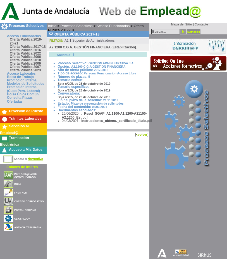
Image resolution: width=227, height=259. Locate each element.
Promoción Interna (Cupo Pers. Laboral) (23, 89)
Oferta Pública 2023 (25, 70)
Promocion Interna (22, 80)
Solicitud (63, 54)
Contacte (201, 24)
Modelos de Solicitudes (25, 84)
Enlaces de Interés (22, 167)
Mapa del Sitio (180, 24)
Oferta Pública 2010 (25, 60)
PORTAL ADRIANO (25, 210)
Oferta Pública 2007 (25, 67)
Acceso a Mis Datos (25, 149)
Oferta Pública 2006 (25, 57)
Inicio (52, 26)
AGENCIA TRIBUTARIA (27, 227)
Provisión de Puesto (26, 111)
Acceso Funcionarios (24, 36)
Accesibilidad (181, 255)
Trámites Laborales (25, 118)
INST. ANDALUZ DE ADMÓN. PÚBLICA (25, 175)
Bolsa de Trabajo (20, 77)
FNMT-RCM (20, 192)
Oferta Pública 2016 (25, 50)
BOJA (17, 184)
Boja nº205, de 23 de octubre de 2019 (84, 83)
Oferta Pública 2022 (25, 53)
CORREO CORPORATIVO (29, 201)
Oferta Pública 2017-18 (28, 47)
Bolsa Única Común (23, 94)
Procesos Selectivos (26, 25)
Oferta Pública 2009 (25, 63)
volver (142, 134)
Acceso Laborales (21, 74)
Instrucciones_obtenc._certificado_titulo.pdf (116, 121)
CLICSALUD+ (22, 218)
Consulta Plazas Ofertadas (20, 99)
